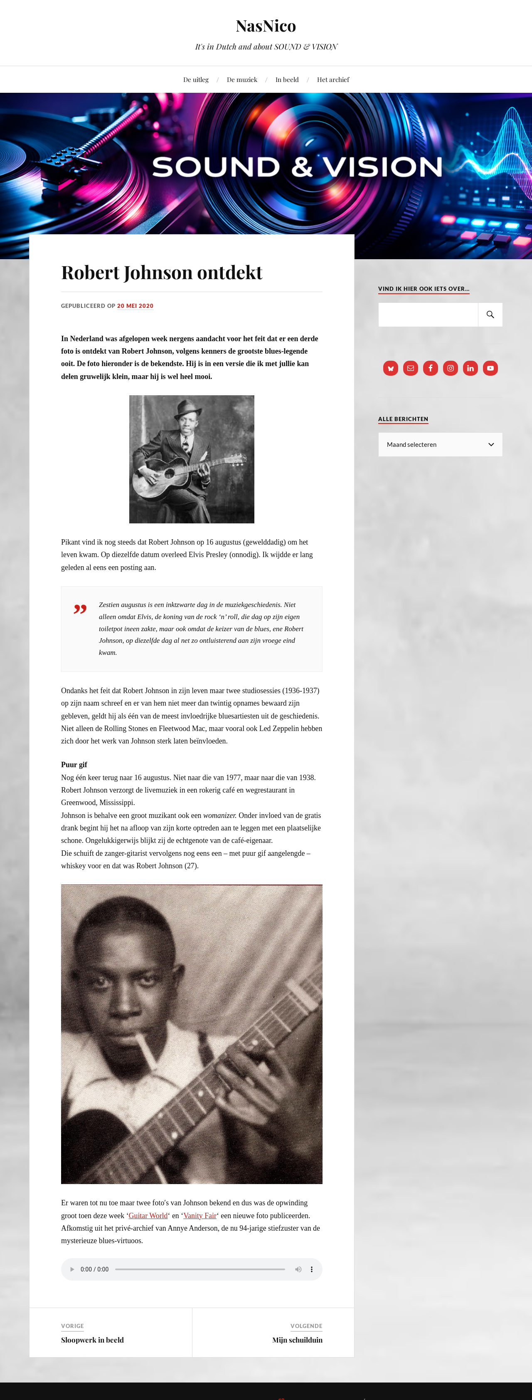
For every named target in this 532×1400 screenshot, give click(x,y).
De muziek (242, 79)
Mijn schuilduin (297, 1339)
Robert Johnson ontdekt (162, 271)
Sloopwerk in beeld (92, 1339)
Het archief (333, 79)
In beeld (287, 79)
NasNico (266, 25)
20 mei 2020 (135, 305)
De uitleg (196, 79)
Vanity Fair (200, 1216)
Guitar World (148, 1216)
